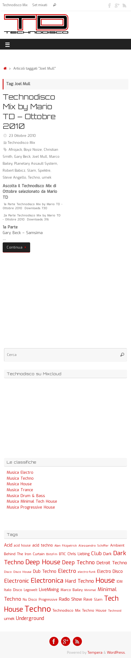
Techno (34, 177)
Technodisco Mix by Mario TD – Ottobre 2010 (29, 111)
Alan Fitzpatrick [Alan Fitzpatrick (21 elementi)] (65, 546)
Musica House (19, 484)
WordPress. (116, 652)
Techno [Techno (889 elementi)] (38, 609)
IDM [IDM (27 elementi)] (119, 582)
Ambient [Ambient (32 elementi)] (117, 545)
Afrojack (15, 149)
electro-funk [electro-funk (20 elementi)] (87, 572)
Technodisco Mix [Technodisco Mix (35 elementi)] (67, 610)
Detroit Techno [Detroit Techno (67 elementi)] (111, 563)
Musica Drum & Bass (26, 495)
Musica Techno (20, 478)
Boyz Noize (33, 149)
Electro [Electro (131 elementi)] (67, 571)
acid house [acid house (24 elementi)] (22, 545)
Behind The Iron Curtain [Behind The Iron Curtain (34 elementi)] (24, 554)
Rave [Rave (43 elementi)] (88, 599)
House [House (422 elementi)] (105, 580)
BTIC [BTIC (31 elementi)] (62, 554)
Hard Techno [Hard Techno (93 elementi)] (79, 581)
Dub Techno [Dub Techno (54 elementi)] (44, 571)
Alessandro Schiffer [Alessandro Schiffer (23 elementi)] (93, 545)
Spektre (44, 170)
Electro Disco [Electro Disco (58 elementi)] (110, 571)
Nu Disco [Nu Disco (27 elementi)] (30, 599)
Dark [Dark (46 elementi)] (107, 554)
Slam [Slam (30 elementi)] (98, 599)
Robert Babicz (14, 170)
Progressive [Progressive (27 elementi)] (48, 599)
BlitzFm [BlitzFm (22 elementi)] (51, 554)
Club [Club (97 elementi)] (96, 553)
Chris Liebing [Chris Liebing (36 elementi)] (79, 553)
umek (46, 177)
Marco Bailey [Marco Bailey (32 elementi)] (72, 590)
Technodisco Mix (14, 5)
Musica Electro (20, 472)
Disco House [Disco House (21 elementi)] (22, 572)
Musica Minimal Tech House (32, 501)
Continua (17, 247)
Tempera (95, 652)
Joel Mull (39, 156)
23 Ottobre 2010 (22, 135)
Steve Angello (14, 177)
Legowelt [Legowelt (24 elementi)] (30, 590)
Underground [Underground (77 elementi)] (30, 618)
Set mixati (39, 5)
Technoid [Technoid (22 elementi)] (114, 611)
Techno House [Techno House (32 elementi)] (94, 610)
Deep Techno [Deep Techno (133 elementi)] (78, 562)
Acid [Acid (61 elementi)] (8, 545)
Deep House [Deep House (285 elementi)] (42, 562)
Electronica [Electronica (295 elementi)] (47, 580)
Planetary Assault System (35, 163)
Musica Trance (20, 489)
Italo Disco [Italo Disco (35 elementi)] (13, 589)
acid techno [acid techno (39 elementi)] (42, 545)
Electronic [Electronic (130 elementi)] (16, 581)
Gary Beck (22, 156)
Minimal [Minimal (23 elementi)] (90, 590)
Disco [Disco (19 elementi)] (8, 572)
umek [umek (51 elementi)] (9, 618)
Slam (31, 170)
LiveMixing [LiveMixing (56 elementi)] (49, 589)
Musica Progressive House (31, 507)
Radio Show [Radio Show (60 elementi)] (70, 599)
